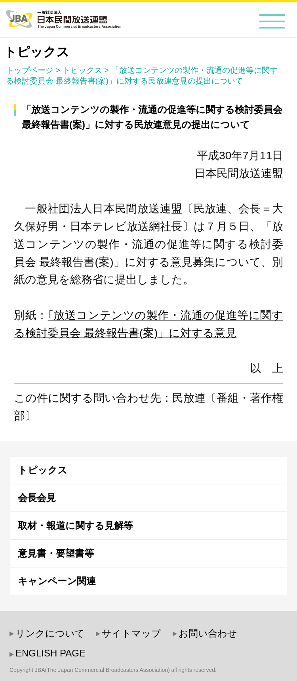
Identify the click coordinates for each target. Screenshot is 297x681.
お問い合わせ (208, 633)
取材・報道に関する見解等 (75, 525)
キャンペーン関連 (57, 581)
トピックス (82, 70)
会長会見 (37, 497)
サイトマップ (131, 633)
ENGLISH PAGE (50, 653)
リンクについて (50, 633)
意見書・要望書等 (56, 553)
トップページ (29, 70)
